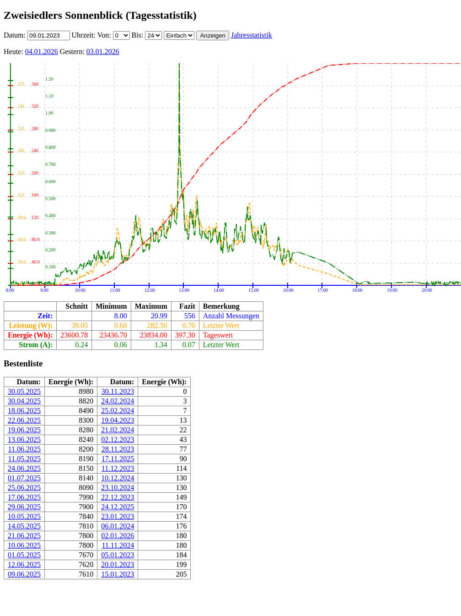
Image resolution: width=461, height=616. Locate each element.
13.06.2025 (24, 439)
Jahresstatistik (251, 35)
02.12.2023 (117, 439)
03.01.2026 (102, 51)
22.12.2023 (117, 497)
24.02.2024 (117, 401)
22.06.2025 (24, 420)
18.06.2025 (24, 410)
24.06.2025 (24, 468)
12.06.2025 (24, 564)
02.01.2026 (117, 536)
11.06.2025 (24, 449)
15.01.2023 (117, 574)
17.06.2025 (24, 497)
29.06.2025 (24, 507)
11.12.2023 (118, 468)
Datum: (15, 35)
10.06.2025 (24, 545)
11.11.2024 (118, 545)
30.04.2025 (24, 401)
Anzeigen (212, 35)
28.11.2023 (118, 449)
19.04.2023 (117, 420)
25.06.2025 (24, 487)
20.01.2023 (117, 564)
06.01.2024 (117, 526)
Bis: (138, 35)
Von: (105, 35)
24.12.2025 (117, 507)
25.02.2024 (117, 410)
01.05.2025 (24, 555)
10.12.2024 (117, 478)
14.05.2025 (24, 526)
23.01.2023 (117, 516)
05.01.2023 (117, 555)
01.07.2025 (24, 478)
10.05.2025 (24, 516)
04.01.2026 (41, 51)
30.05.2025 (24, 391)
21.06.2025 (24, 536)
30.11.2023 (118, 391)
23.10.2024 (117, 487)
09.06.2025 (24, 574)
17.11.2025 (118, 459)
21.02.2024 (117, 430)
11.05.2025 (24, 459)
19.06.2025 (24, 430)
